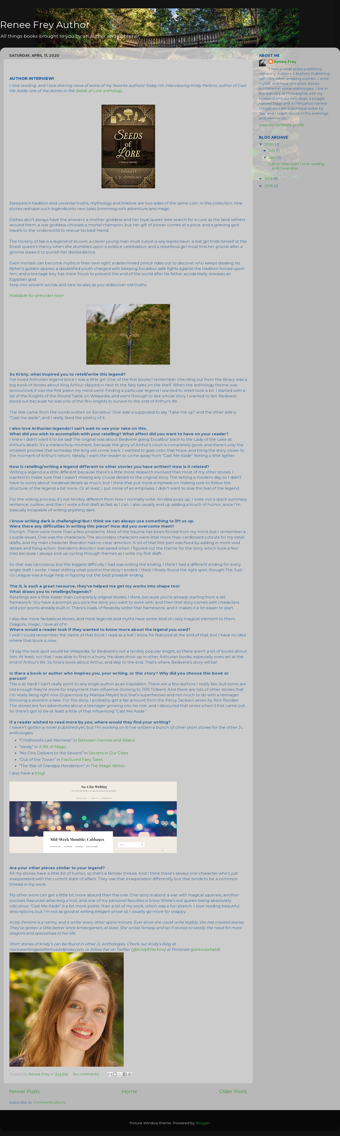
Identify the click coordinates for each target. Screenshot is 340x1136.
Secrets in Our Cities (108, 753)
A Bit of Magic (52, 746)
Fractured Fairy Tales (82, 759)
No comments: (86, 1074)
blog (39, 773)
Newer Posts (24, 1091)
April (273, 157)
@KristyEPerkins (148, 949)
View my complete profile (281, 125)
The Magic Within (107, 766)
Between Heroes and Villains (106, 740)
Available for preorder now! (36, 295)
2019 (269, 178)
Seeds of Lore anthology (99, 90)
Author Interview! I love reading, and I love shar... (296, 166)
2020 (269, 144)
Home (129, 1091)
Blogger (203, 1123)
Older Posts (233, 1091)
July (272, 150)
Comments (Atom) (49, 1102)
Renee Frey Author (45, 24)
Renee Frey (285, 62)
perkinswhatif (205, 949)
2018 (269, 186)
